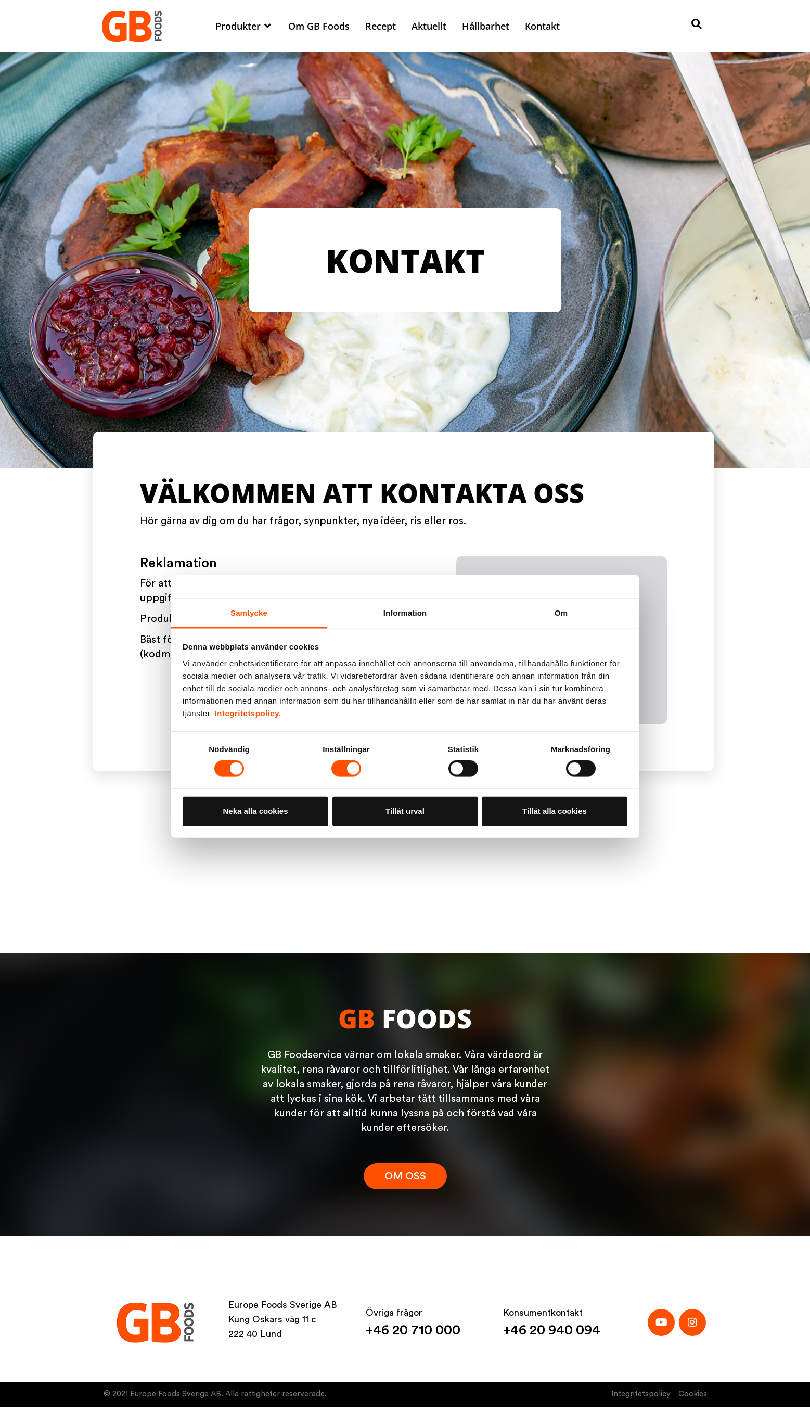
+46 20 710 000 (413, 1330)
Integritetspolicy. (248, 712)
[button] (244, 26)
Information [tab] (405, 612)
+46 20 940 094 (551, 1330)
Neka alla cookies (255, 811)
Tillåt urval (405, 811)
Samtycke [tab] (248, 612)
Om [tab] (561, 612)
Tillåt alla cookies (554, 811)
